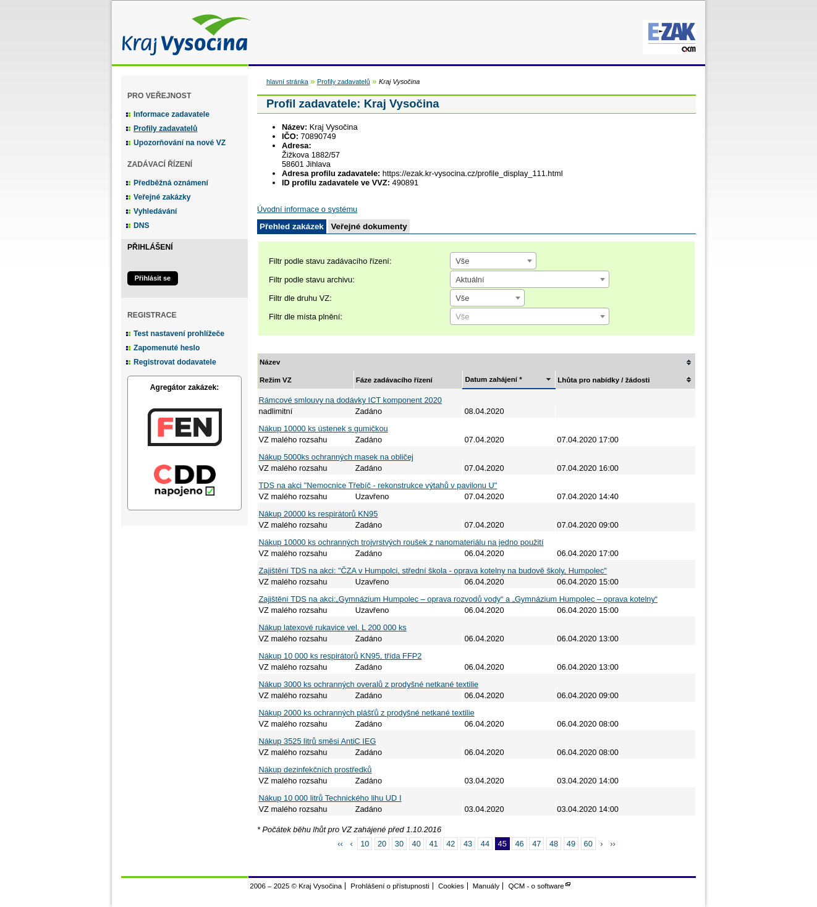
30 (399, 843)
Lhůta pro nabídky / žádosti (603, 380)
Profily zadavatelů (165, 128)
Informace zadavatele (171, 114)
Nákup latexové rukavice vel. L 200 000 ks (333, 627)
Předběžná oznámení (170, 183)
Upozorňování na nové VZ (179, 142)
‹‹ (340, 843)
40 (416, 843)
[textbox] (530, 317)
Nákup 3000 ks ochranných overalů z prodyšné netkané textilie (369, 684)
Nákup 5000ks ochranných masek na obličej (336, 457)
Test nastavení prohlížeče (178, 333)
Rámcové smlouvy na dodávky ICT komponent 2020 (350, 400)
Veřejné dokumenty (369, 226)
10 (364, 843)
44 (485, 843)
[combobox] (493, 260)
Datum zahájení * (493, 379)
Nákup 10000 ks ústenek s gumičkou (323, 428)
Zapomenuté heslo (166, 348)
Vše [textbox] (462, 261)
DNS (141, 225)
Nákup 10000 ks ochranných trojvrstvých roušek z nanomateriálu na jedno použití (401, 542)
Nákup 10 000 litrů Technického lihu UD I (330, 798)
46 (519, 843)
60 (588, 843)
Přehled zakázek (292, 226)
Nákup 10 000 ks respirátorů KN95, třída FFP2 (340, 655)
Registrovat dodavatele (174, 362)
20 (382, 843)
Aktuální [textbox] (469, 279)
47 (536, 843)
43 (468, 843)
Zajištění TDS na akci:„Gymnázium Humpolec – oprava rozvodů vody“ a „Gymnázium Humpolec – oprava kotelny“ (458, 599)
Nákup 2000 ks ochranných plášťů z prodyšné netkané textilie (367, 712)
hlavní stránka (287, 81)
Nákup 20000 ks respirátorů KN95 (318, 513)
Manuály (486, 886)
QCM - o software (536, 886)
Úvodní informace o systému (307, 209)
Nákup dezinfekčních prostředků (315, 769)
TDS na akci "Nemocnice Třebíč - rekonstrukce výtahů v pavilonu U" (378, 485)
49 (571, 843)
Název (270, 362)
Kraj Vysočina (183, 32)
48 (553, 843)
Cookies (451, 886)
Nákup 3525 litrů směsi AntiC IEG (317, 741)
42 (450, 843)
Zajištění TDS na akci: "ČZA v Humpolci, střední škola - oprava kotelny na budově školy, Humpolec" (433, 570)
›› (613, 843)
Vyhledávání (155, 211)
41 (433, 843)
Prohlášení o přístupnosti (389, 886)
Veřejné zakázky (162, 197)
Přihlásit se (153, 278)
